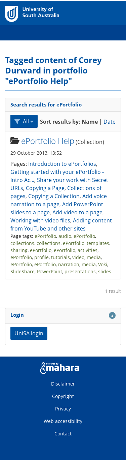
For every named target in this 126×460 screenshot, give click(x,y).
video (78, 257)
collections (22, 243)
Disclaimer (63, 383)
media (94, 257)
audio (64, 236)
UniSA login (28, 333)
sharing (19, 250)
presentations (80, 271)
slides (104, 271)
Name (90, 121)
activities (87, 250)
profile (41, 257)
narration (68, 264)
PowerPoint (49, 271)
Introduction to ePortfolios (62, 163)
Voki (102, 264)
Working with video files (40, 220)
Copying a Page (45, 188)
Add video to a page (77, 212)
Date (109, 121)
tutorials (60, 257)
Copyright (63, 396)
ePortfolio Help (47, 140)
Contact (63, 433)
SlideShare (22, 271)
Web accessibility (63, 421)
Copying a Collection (54, 196)
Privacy (63, 408)
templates (98, 243)
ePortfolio (69, 104)
